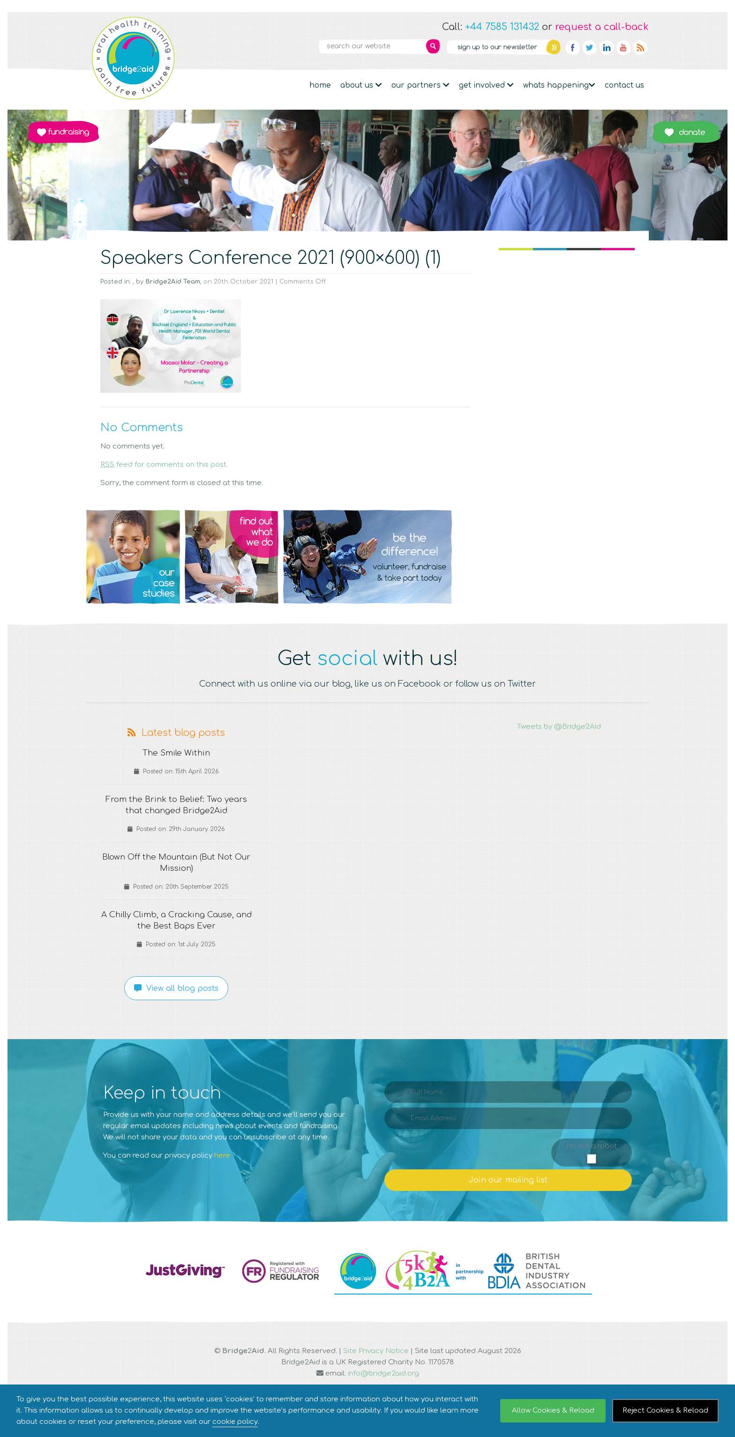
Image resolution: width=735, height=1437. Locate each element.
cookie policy (235, 1422)
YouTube (623, 47)
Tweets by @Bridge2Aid (559, 727)
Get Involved (486, 85)
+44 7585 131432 (502, 27)
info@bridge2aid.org (383, 1373)
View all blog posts (176, 988)
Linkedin (606, 47)
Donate (686, 132)
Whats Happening (559, 85)
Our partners (420, 85)
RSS (640, 47)
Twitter (589, 47)
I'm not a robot (591, 1146)
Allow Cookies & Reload (553, 1411)
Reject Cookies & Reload (665, 1411)
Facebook (572, 47)
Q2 (231, 557)
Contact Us (624, 85)
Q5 (602, 557)
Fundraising (63, 132)
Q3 (367, 557)
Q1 (133, 557)
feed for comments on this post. (164, 465)
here (222, 1156)
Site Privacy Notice (376, 1351)
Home (320, 85)
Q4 (503, 557)
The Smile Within (176, 753)
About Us (361, 85)
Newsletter (503, 47)
